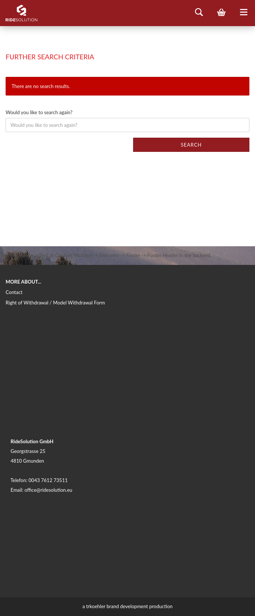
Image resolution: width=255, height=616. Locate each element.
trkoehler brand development (117, 606)
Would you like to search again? (39, 112)
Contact (14, 292)
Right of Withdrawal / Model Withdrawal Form (55, 303)
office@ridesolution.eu (49, 490)
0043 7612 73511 (48, 480)
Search (191, 145)
